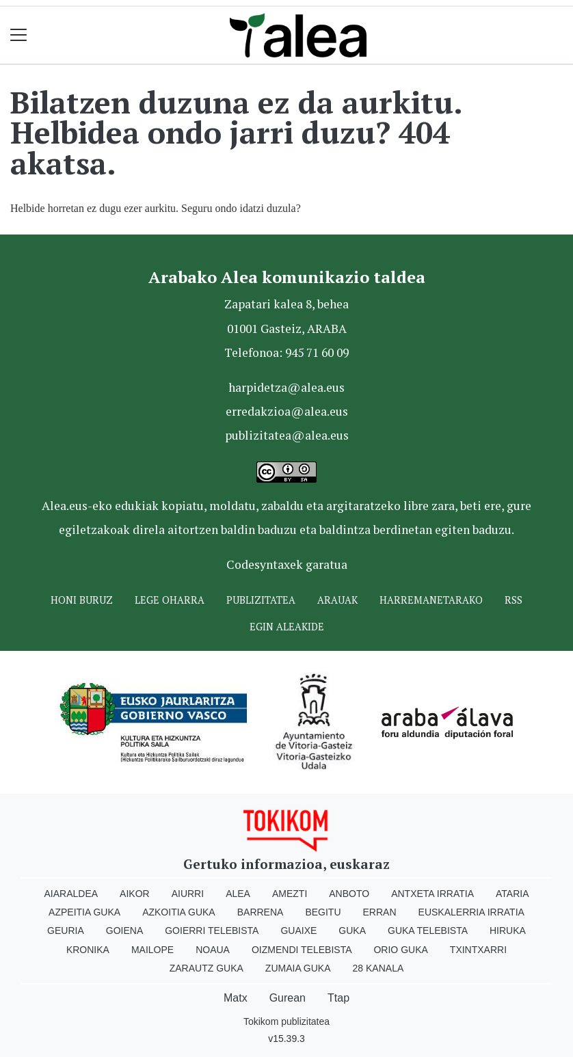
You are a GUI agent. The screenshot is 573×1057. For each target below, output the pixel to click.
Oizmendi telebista (302, 949)
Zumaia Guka (298, 968)
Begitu (323, 912)
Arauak (337, 599)
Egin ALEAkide (287, 626)
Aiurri (188, 893)
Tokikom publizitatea (286, 1021)
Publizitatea (260, 599)
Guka (352, 930)
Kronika (87, 949)
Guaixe (298, 930)
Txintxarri (478, 949)
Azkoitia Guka (178, 912)
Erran (380, 912)
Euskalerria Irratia (471, 912)
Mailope (152, 949)
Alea (238, 893)
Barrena (260, 912)
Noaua (213, 949)
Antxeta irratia (432, 893)
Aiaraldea (71, 893)
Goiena (124, 930)
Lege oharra (169, 599)
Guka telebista (428, 930)
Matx (236, 998)
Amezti (289, 893)
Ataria (512, 893)
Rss (513, 599)
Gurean (287, 998)
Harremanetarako (431, 599)
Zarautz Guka (206, 968)
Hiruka (508, 930)
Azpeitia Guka (84, 912)
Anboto (349, 893)
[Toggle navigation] (19, 35)
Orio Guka (400, 949)
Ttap (338, 998)
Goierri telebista (211, 930)
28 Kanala (378, 968)
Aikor (135, 893)
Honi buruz (82, 599)
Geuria (65, 930)
